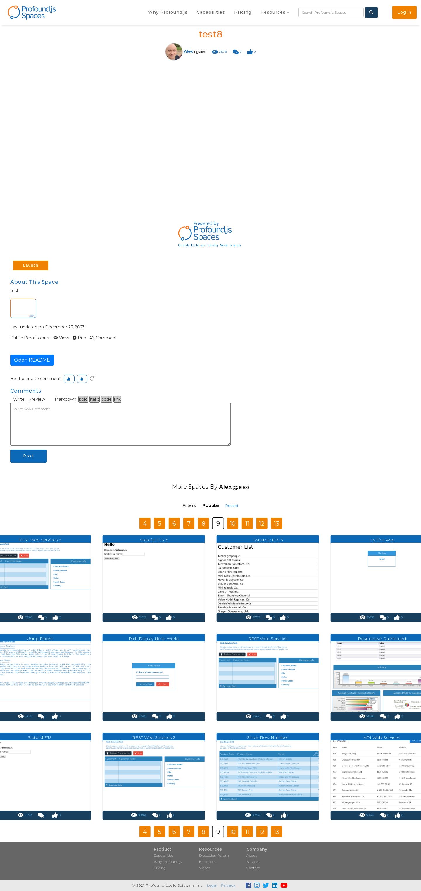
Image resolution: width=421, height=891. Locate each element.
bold (83, 399)
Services (252, 861)
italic (94, 399)
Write (19, 399)
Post (28, 456)
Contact (253, 868)
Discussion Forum (214, 855)
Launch (30, 265)
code (106, 399)
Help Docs (207, 861)
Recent (232, 505)
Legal (212, 885)
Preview (36, 399)
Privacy (228, 885)
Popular (211, 505)
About (251, 855)
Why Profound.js (168, 861)
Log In (404, 12)
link (117, 399)
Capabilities (163, 855)
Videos (204, 868)
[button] (275, 12)
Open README (32, 360)
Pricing (160, 868)
